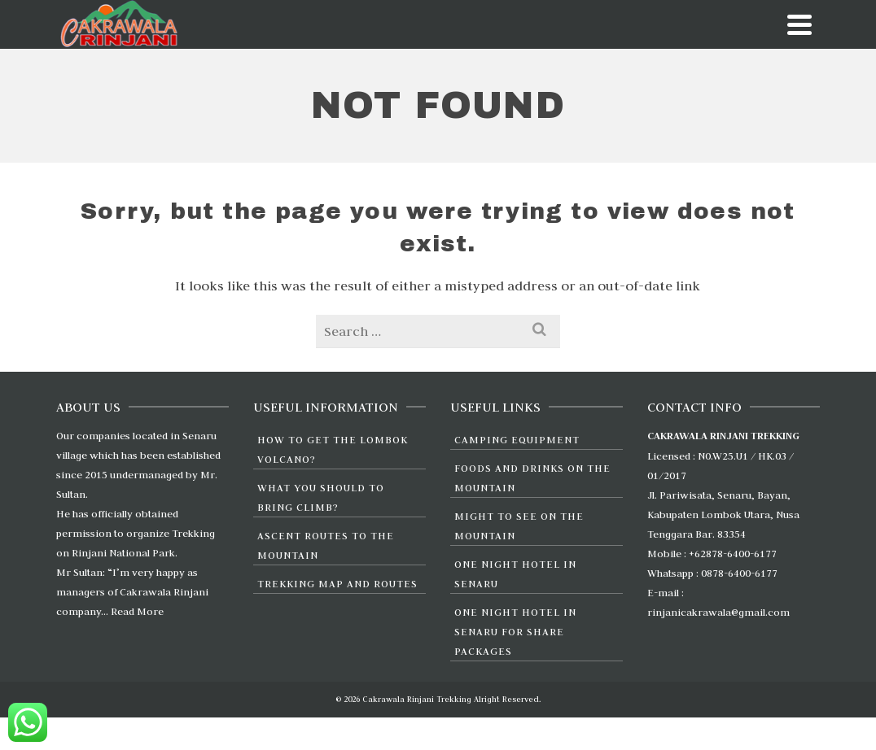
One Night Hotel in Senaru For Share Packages (515, 631)
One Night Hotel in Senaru (515, 573)
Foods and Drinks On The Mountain (532, 477)
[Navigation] (799, 24)
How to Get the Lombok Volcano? (332, 449)
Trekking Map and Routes (337, 583)
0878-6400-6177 (739, 572)
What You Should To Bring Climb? (320, 497)
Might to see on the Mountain (519, 525)
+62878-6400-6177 (733, 553)
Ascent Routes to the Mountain (325, 545)
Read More (137, 610)
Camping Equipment (517, 439)
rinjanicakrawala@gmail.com (718, 611)
